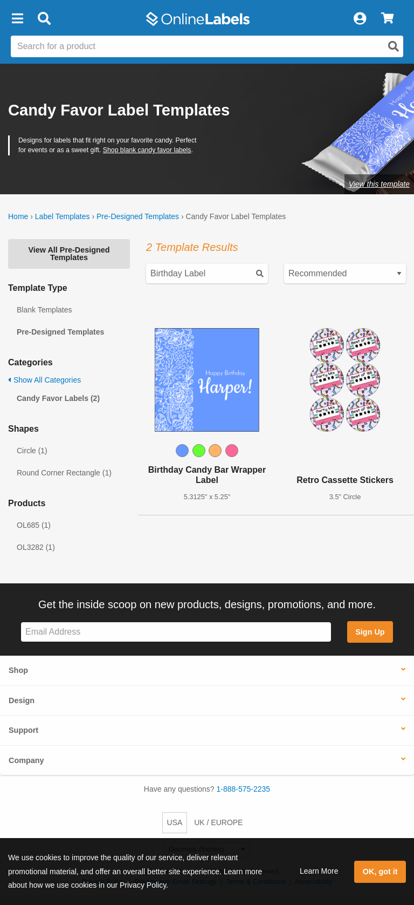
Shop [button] (18, 670)
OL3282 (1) (36, 547)
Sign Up (369, 632)
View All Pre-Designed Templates (68, 254)
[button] (17, 19)
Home (18, 216)
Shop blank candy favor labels (147, 150)
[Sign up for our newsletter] (176, 632)
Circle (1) (32, 450)
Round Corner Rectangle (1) (64, 472)
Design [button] (21, 700)
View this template (379, 184)
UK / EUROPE (218, 822)
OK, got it (380, 871)
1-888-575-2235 (244, 789)
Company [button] (26, 760)
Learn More (319, 871)
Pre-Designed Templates (137, 216)
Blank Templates (44, 309)
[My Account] (359, 19)
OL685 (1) (34, 525)
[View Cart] (387, 18)
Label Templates (62, 216)
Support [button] (23, 730)
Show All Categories (44, 380)
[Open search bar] (44, 19)
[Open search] (393, 46)
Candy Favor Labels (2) (58, 398)
